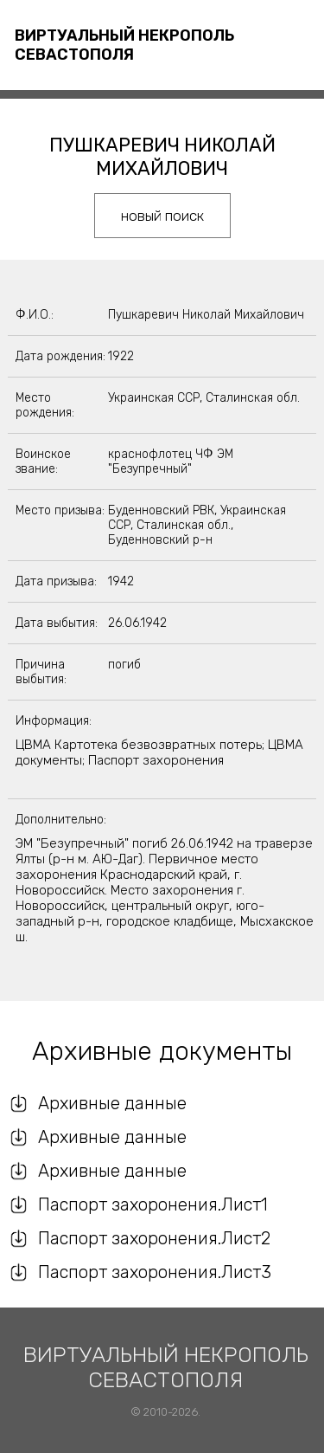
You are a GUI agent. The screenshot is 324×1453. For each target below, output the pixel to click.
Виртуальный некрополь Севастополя (124, 45)
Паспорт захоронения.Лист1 (153, 1204)
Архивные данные (112, 1103)
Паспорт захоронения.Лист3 (154, 1272)
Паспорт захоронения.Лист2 (154, 1238)
